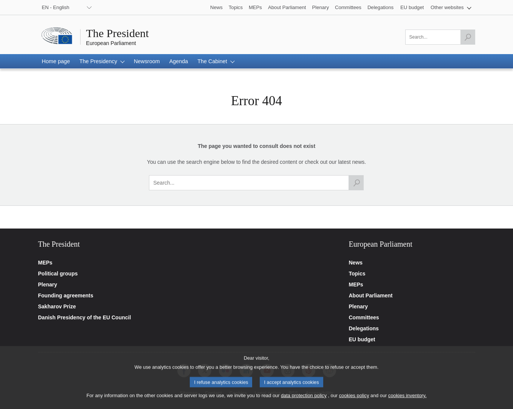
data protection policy (304, 401)
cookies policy (354, 401)
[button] (451, 7)
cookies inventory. (407, 401)
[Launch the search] (467, 37)
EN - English (56, 7)
